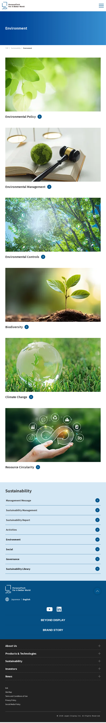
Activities (53, 530)
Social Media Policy (12, 704)
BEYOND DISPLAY (53, 620)
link (6, 688)
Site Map (8, 692)
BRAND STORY (53, 630)
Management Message (53, 500)
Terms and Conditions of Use (16, 696)
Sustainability (18, 490)
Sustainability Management (53, 510)
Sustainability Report (53, 520)
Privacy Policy (10, 700)
